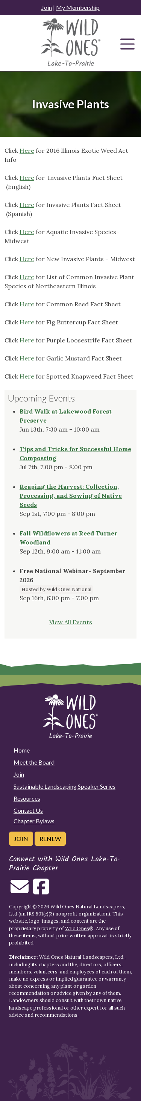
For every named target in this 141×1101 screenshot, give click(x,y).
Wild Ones (77, 928)
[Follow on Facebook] (41, 891)
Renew (50, 838)
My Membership (78, 7)
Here (27, 150)
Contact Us (28, 810)
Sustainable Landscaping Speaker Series (64, 786)
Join (46, 7)
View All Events (70, 622)
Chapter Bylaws (34, 820)
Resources (27, 798)
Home (22, 750)
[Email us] (19, 891)
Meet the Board (34, 762)
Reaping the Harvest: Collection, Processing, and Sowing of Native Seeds (71, 495)
